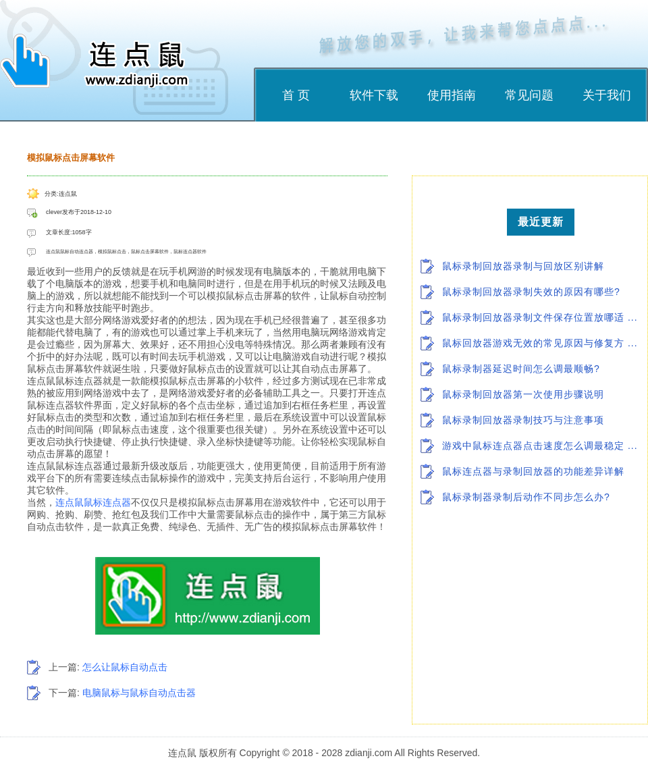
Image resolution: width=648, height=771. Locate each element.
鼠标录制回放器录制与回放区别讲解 (523, 266)
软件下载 (374, 95)
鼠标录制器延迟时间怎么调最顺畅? (521, 368)
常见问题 (529, 95)
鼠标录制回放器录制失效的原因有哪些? (531, 291)
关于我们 (607, 95)
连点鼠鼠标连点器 (93, 502)
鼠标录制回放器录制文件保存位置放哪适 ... (540, 317)
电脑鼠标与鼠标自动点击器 (139, 692)
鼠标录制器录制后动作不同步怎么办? (526, 496)
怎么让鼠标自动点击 (124, 667)
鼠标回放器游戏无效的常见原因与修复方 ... (540, 343)
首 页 (296, 95)
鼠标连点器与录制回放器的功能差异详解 (533, 471)
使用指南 (451, 95)
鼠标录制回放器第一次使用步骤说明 (523, 394)
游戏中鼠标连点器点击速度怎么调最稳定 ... (540, 445)
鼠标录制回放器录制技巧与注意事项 (523, 420)
